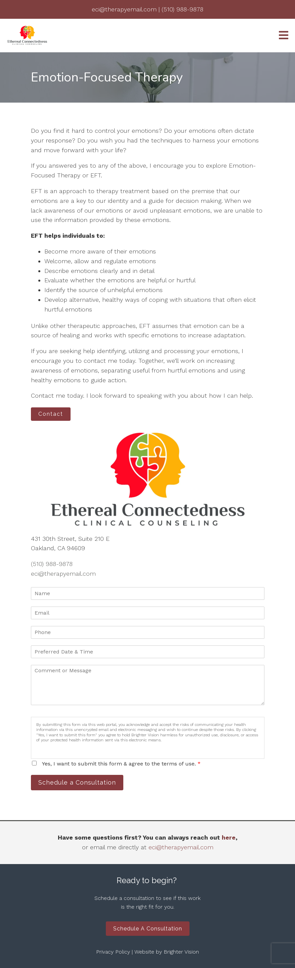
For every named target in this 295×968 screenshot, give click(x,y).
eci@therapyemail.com (63, 573)
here (229, 837)
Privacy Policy (113, 952)
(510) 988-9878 (52, 563)
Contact (50, 414)
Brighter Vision (181, 952)
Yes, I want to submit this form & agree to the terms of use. (121, 763)
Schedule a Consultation (77, 782)
